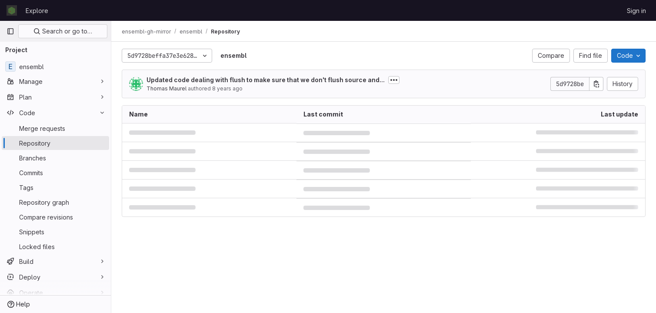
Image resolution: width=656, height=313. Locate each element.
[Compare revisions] (55, 217)
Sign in (636, 10)
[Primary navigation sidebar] (10, 31)
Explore (37, 10)
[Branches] (55, 158)
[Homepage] (12, 10)
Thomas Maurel (166, 88)
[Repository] (55, 143)
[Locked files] (55, 246)
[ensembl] (55, 66)
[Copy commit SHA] (596, 84)
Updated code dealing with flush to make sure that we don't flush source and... (266, 79)
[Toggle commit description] (394, 80)
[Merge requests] (55, 128)
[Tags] (55, 187)
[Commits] (55, 173)
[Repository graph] (55, 202)
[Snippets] (55, 232)
